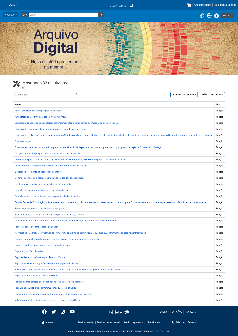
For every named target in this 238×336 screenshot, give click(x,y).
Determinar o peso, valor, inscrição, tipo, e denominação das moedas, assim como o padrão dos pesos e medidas (70, 159)
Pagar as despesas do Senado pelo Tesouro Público (40, 257)
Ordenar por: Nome (183, 94)
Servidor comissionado (109, 322)
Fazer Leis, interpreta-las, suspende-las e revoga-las (40, 208)
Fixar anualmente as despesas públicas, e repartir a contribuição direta (49, 214)
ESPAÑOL (177, 311)
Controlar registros (24, 141)
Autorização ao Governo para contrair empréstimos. (40, 116)
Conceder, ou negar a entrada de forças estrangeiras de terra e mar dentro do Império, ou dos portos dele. (67, 122)
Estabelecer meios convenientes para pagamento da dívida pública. (47, 196)
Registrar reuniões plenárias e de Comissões (36, 275)
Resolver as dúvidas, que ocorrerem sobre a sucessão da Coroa (45, 287)
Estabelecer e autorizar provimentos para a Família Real (42, 190)
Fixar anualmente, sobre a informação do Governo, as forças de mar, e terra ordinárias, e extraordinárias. (66, 220)
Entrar (227, 15)
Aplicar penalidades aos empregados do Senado (38, 110)
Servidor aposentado (134, 322)
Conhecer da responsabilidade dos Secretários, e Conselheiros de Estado (50, 128)
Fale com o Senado (225, 4)
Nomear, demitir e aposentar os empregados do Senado (42, 245)
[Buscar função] (43, 94)
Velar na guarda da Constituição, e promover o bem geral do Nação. (48, 300)
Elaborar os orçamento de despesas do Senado (38, 171)
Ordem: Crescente (210, 94)
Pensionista (154, 322)
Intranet (48, 322)
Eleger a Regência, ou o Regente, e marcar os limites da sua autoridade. (49, 177)
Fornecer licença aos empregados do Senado (37, 226)
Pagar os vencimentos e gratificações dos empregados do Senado (47, 263)
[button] (190, 5)
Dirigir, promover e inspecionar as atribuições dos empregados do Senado (51, 165)
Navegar (10, 14)
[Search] (63, 14)
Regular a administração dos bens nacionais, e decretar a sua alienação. (49, 281)
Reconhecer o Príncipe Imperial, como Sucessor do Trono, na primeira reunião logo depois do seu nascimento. (68, 269)
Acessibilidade (202, 4)
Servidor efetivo (86, 322)
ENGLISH (164, 311)
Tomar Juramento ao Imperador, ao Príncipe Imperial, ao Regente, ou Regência (53, 293)
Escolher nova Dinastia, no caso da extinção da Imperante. (43, 183)
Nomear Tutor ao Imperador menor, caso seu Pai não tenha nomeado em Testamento (57, 238)
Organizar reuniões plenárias (29, 251)
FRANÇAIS (190, 311)
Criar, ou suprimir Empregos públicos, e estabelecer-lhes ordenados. (48, 153)
